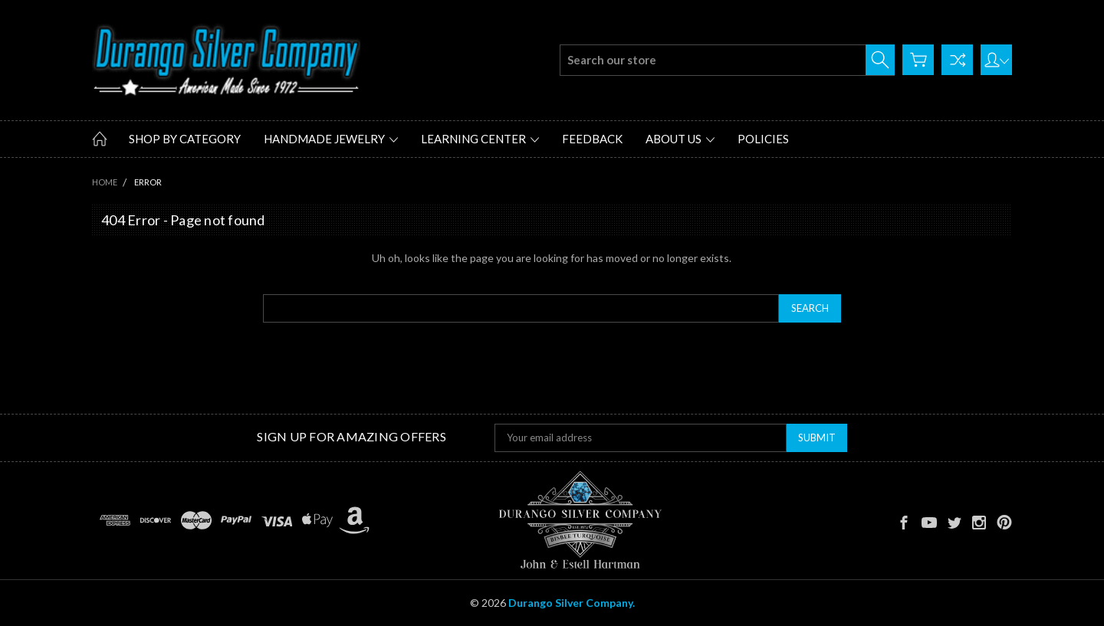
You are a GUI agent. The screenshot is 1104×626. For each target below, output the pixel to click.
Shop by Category (185, 139)
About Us (680, 139)
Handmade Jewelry (331, 139)
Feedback (592, 139)
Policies (763, 139)
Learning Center (480, 139)
